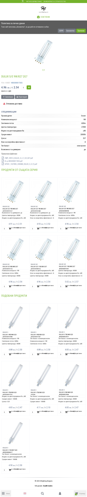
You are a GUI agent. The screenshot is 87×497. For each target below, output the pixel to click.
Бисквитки (70, 31)
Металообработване (34, 1)
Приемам (81, 31)
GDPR (61, 31)
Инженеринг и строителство (55, 1)
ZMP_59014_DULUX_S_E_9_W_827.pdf (17, 158)
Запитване (8, 97)
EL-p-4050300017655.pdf (11, 161)
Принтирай (21, 97)
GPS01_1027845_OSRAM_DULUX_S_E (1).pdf (19, 164)
